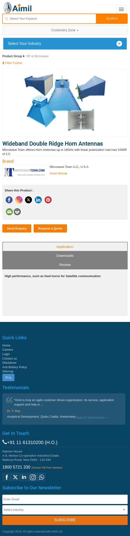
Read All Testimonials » (91, 417)
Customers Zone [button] (65, 30)
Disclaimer (9, 362)
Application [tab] (65, 247)
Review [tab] (65, 265)
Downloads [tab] (65, 255)
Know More (57, 173)
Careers (7, 349)
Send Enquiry (17, 228)
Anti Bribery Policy (14, 367)
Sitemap (8, 371)
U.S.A (84, 167)
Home (6, 345)
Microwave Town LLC (64, 167)
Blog (8, 377)
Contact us (9, 358)
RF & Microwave (37, 56)
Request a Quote (50, 228)
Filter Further (13, 63)
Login (6, 354)
